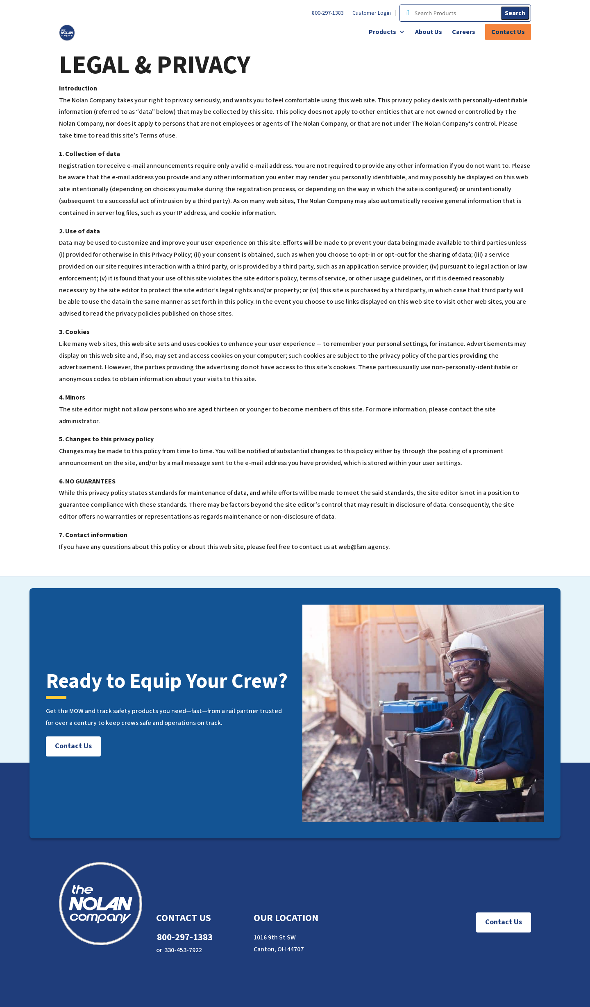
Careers (463, 31)
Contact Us (508, 31)
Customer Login (371, 13)
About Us (428, 31)
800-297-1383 (328, 13)
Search (515, 13)
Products (387, 32)
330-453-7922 (183, 950)
